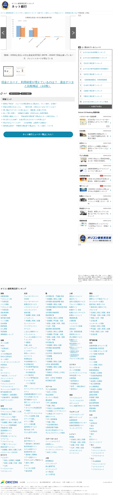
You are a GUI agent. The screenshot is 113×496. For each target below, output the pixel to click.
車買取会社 (28, 359)
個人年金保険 (94, 406)
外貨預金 (4, 365)
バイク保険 (5, 304)
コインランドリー (30, 310)
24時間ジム (50, 444)
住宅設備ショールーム (9, 436)
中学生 (56, 372)
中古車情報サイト (30, 361)
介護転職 (72, 321)
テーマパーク (74, 453)
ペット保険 (5, 321)
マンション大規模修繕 (9, 425)
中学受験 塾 (50, 342)
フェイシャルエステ (76, 400)
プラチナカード (98, 456)
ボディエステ (74, 403)
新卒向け (74, 389)
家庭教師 (49, 375)
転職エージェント (75, 315)
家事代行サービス (30, 304)
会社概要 (22, 482)
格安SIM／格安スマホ (97, 304)
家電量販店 (50, 461)
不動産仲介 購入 (6, 414)
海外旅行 (37, 444)
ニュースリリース (32, 482)
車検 (25, 386)
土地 (19, 411)
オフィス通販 (29, 421)
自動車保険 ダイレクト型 (98, 346)
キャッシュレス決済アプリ (10, 389)
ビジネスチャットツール (78, 373)
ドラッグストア (51, 464)
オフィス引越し (29, 419)
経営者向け (75, 381)
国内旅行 (29, 444)
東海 (10, 422)
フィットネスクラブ (53, 441)
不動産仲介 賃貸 (6, 428)
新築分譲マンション (8, 447)
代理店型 (5, 301)
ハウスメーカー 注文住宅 (9, 452)
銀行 (3, 351)
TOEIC (49, 408)
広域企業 (94, 321)
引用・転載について (68, 482)
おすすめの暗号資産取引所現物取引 (96, 69)
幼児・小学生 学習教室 (54, 378)
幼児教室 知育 (51, 380)
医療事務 (54, 403)
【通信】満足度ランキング (93, 96)
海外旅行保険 (5, 318)
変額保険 (92, 408)
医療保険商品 (94, 370)
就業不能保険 (94, 392)
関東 (83, 439)
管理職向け (75, 384)
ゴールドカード (7, 386)
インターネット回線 (96, 323)
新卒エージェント (75, 348)
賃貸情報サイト (6, 430)
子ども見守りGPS (30, 432)
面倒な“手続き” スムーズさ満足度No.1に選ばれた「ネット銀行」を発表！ (30, 104)
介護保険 (92, 400)
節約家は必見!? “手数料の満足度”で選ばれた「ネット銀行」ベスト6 (28, 126)
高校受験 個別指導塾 (53, 329)
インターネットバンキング (10, 362)
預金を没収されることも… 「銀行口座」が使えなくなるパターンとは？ (29, 107)
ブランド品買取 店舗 (31, 416)
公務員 (49, 414)
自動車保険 (5, 296)
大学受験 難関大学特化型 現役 (56, 307)
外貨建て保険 (94, 397)
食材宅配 (27, 312)
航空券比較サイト (30, 446)
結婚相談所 (73, 420)
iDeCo (91, 428)
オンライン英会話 (52, 397)
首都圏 (4, 422)
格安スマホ (102, 307)
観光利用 (29, 471)
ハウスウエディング (76, 414)
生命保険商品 (94, 378)
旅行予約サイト (29, 441)
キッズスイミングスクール (54, 449)
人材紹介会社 (74, 351)
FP (48, 403)
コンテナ (29, 340)
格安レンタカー (29, 353)
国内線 (28, 454)
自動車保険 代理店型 (96, 348)
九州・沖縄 (51, 326)
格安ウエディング (75, 417)
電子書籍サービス (30, 400)
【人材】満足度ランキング (92, 85)
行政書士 (50, 411)
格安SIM (94, 307)
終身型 (93, 373)
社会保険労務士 (59, 408)
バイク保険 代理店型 (96, 354)
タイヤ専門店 (50, 474)
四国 (92, 318)
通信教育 (49, 370)
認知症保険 (93, 395)
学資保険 (4, 331)
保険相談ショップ (7, 334)
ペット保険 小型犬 (95, 365)
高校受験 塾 (50, 315)
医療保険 (4, 326)
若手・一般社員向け (78, 386)
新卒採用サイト (75, 344)
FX (2, 370)
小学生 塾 (49, 359)
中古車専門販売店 (32, 367)
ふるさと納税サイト (31, 331)
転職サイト (73, 307)
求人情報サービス (75, 337)
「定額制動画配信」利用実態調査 (95, 80)
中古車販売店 (29, 364)
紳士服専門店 (50, 466)
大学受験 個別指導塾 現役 (55, 301)
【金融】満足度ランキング (93, 91)
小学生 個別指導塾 (52, 364)
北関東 (11, 460)
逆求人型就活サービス (77, 301)
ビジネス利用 (30, 468)
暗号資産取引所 (6, 392)
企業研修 (72, 378)
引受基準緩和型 (96, 376)
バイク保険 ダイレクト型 (98, 351)
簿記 (53, 406)
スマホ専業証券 (6, 354)
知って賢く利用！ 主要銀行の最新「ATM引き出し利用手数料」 (26, 113)
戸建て (14, 411)
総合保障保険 (94, 403)
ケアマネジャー (60, 411)
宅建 (48, 406)
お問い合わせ (56, 482)
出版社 (28, 410)
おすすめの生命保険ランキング (94, 52)
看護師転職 (73, 318)
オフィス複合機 (29, 424)
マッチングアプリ (75, 428)
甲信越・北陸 (58, 321)
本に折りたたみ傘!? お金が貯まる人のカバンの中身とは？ (24, 119)
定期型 (99, 373)
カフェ (26, 391)
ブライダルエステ (75, 398)
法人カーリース (75, 367)
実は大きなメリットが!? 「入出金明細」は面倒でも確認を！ (25, 123)
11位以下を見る (95, 106)
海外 (32, 463)
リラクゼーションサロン (54, 447)
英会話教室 (50, 395)
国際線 (34, 454)
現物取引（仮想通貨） (10, 395)
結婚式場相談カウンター (78, 423)
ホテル (26, 465)
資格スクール (50, 416)
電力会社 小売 (29, 430)
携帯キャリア (94, 296)
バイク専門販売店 (32, 378)
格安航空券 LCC (30, 452)
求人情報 (79, 482)
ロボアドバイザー (7, 400)
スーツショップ (51, 469)
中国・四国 (18, 463)
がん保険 (4, 329)
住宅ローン (5, 367)
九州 (19, 422)
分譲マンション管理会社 (9, 420)
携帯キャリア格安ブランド (98, 299)
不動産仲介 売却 (6, 409)
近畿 (15, 422)
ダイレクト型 (7, 299)
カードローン (5, 373)
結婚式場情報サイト (76, 425)
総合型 (28, 405)
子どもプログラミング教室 (55, 433)
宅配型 (28, 342)
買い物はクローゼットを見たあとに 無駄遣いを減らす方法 (24, 110)
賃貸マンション (6, 433)
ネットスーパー (29, 323)
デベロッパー (7, 471)
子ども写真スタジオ (31, 397)
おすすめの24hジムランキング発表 (95, 102)
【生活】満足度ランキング (93, 63)
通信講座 (49, 400)
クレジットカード (7, 378)
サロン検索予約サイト (77, 406)
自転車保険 (5, 312)
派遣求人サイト (75, 334)
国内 (27, 463)
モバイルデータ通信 (96, 301)
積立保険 (92, 411)
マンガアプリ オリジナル (33, 413)
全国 (82, 448)
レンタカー (28, 351)
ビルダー (5, 457)
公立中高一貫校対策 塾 (54, 353)
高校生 (49, 372)
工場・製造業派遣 (75, 331)
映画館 (71, 437)
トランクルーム (29, 334)
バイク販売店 (29, 375)
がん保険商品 (94, 386)
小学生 (62, 372)
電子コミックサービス (32, 402)
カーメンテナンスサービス (33, 389)
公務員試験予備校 (52, 427)
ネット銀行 (26, 94)
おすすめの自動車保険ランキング (95, 58)
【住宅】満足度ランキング (94, 74)
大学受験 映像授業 (52, 312)
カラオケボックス (75, 450)
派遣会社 (72, 329)
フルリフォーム (7, 441)
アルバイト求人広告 (76, 358)
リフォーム (5, 439)
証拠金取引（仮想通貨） (11, 397)
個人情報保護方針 (45, 482)
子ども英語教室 (51, 389)
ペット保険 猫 (94, 367)
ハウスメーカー (7, 468)
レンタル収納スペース (34, 337)
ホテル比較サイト (30, 449)
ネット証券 (5, 343)
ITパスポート (58, 414)
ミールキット (29, 318)
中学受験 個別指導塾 (53, 348)
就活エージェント (75, 296)
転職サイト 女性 (75, 310)
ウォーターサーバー (31, 296)
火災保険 (4, 315)
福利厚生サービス (30, 427)
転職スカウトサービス (77, 312)
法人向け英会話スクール (54, 430)
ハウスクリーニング (31, 307)
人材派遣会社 (74, 355)
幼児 (48, 392)
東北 (5, 460)
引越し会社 (28, 345)
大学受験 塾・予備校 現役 (55, 296)
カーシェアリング (30, 348)
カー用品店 (50, 472)
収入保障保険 (95, 384)
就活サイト (73, 299)
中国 (108, 315)
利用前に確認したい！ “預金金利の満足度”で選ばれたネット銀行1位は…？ (30, 116)
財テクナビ (15, 94)
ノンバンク (13, 376)
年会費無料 (6, 381)
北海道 (49, 318)
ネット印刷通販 (75, 370)
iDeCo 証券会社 (6, 356)
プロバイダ (93, 310)
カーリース (28, 356)
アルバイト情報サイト (77, 304)
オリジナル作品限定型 (34, 408)
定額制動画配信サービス (33, 394)
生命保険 (4, 323)
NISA (2, 346)
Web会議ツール (75, 375)
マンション (6, 411)
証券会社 (5, 348)
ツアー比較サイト (30, 457)
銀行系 (4, 376)
